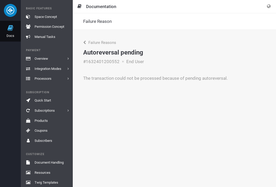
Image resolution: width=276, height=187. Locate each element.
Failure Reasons (99, 42)
